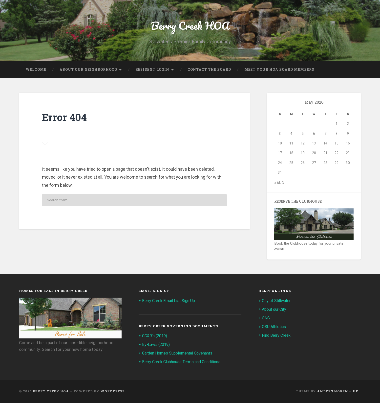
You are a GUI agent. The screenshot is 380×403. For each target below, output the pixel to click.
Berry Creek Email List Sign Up (170, 301)
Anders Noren (332, 391)
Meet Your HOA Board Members (279, 71)
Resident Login (152, 71)
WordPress (112, 391)
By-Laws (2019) (157, 345)
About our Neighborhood (88, 71)
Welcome (36, 71)
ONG (266, 318)
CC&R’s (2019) (155, 336)
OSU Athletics (275, 327)
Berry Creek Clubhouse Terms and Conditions (184, 362)
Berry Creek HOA (190, 26)
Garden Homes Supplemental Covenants (179, 353)
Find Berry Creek (277, 335)
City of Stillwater (277, 301)
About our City (275, 310)
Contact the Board (209, 71)
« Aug (279, 184)
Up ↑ (357, 391)
